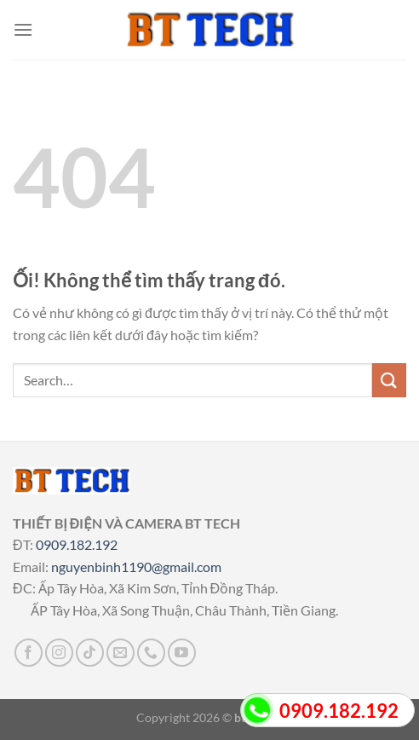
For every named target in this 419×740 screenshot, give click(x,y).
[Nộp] (389, 379)
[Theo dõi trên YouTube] (182, 653)
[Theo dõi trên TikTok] (90, 653)
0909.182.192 (77, 544)
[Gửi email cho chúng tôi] (120, 653)
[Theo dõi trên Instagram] (59, 653)
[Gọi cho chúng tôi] (151, 653)
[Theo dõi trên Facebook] (28, 653)
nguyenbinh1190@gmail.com (136, 566)
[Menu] (23, 29)
